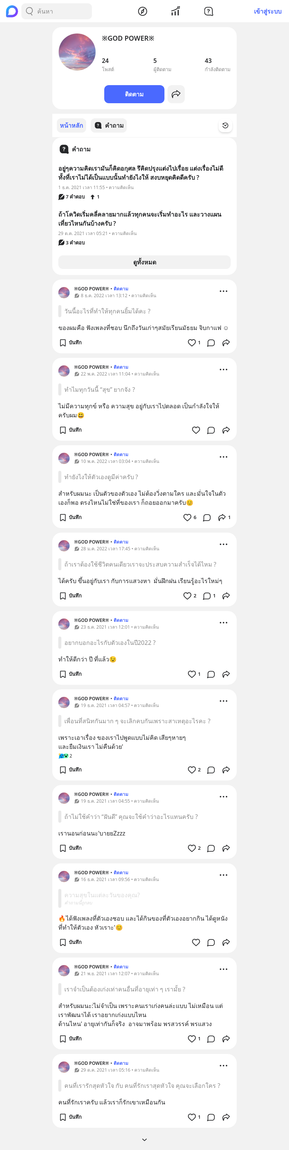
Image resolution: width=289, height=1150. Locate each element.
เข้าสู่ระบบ (267, 11)
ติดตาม (134, 94)
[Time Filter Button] (230, 125)
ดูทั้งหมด (144, 262)
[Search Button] (29, 11)
